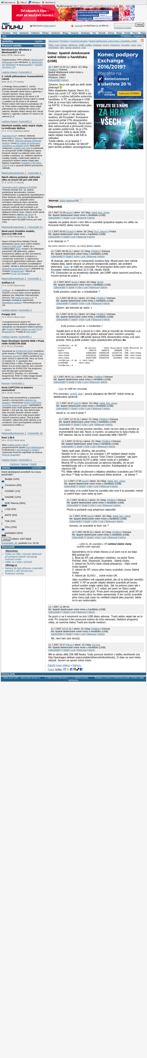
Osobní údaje (137, 682)
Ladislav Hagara (9, 72)
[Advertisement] (76, 173)
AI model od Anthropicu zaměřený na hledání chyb (21, 144)
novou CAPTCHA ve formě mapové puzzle (22, 403)
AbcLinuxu (11, 551)
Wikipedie (8, 62)
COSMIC (8, 491)
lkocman (6, 383)
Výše (76, 256)
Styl (4, 36)
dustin (74, 282)
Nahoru (77, 670)
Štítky (51, 45)
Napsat (25, 464)
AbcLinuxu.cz (8, 2)
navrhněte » (38, 467)
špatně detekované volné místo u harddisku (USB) (113, 41)
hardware (97, 45)
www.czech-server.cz (30, 682)
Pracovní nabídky (12, 45)
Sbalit (66, 217)
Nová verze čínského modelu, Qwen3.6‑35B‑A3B (18, 232)
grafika (88, 45)
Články (45, 33)
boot (57, 45)
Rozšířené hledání (123, 28)
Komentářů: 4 (25, 310)
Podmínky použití (121, 682)
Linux (133, 45)
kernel (106, 45)
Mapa (143, 33)
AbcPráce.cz (48, 2)
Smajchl (70, 231)
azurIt (69, 212)
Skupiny (74, 33)
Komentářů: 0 (25, 72)
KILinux (96, 649)
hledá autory (49, 25)
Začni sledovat (67, 200)
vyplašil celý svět (21, 148)
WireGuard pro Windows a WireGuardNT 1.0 (16, 51)
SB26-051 (22, 217)
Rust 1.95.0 (8, 437)
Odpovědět (54, 80)
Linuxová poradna (78, 41)
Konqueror (115, 45)
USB (83, 47)
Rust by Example (10, 455)
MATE (6, 515)
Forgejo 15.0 (9, 314)
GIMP (81, 45)
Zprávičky (7, 41)
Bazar (119, 33)
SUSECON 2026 (24, 351)
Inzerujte (79, 25)
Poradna (6, 33)
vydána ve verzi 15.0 (30, 329)
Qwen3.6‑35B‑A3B (11, 246)
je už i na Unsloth (20, 273)
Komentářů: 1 (34, 278)
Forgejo (10, 329)
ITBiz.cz (22, 2)
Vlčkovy (18, 138)
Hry (94, 33)
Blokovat (81, 217)
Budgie (7, 479)
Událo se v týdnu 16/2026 (18, 562)
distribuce (73, 45)
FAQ (15, 33)
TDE (6, 521)
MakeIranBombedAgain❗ (14, 173)
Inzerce (108, 682)
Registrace (139, 36)
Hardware (24, 33)
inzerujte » (39, 45)
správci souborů (72, 47)
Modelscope (17, 271)
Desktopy (85, 33)
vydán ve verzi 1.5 (24, 297)
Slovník (101, 33)
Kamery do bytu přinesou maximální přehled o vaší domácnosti (24, 569)
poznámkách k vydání (27, 450)
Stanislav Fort (9, 136)
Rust (28, 447)
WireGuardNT (25, 64)
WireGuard (36, 59)
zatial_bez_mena (100, 212)
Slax (62, 47)
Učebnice (55, 33)
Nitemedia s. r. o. (65, 682)
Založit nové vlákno (58, 670)
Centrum (14, 464)
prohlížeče (54, 47)
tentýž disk (76, 398)
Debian (63, 45)
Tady (66, 266)
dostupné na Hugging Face (15, 268)
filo (67, 67)
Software (35, 33)
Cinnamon (9, 485)
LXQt (6, 509)
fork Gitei (30, 331)
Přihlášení (126, 36)
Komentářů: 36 (35, 433)
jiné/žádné (9, 533)
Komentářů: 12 (35, 227)
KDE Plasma (10, 503)
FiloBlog (52, 69)
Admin (65, 80)
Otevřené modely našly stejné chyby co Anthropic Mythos (22, 127)
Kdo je (111, 33)
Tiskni (50, 674)
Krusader (125, 45)
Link (73, 217)
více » (8, 429)
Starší (33, 464)
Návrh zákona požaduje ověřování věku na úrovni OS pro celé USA (21, 178)
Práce (135, 33)
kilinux (69, 649)
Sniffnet (6, 290)
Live (139, 45)
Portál (127, 33)
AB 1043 (28, 214)
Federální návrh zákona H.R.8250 (19, 187)
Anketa (6, 467)
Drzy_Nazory (101, 231)
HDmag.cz (34, 2)
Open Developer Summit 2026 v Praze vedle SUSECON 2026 (23, 342)
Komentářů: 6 (34, 173)
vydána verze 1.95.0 (17, 445)
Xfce (6, 527)
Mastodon (8, 331)
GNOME (8, 497)
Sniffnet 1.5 (8, 282)
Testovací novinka (14, 573)
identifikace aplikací (12, 302)
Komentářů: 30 (9, 543)
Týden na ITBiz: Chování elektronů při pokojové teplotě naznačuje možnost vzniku (23, 557)
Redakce (99, 682)
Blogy (65, 33)
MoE (17, 249)
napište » (39, 41)
